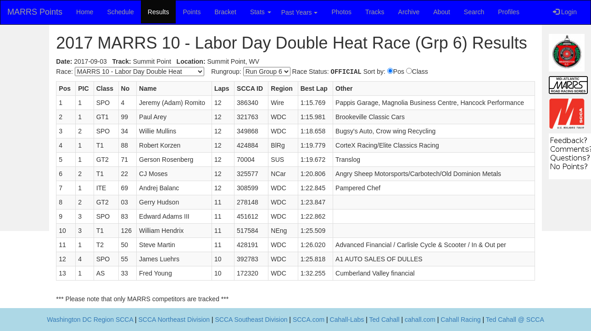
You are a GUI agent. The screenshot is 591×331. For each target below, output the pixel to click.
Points (192, 12)
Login (565, 12)
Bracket (225, 12)
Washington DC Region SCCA (90, 319)
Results (158, 12)
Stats (260, 12)
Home (84, 12)
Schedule (120, 12)
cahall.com (420, 319)
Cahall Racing (460, 319)
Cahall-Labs (347, 319)
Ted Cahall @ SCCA (515, 319)
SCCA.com (308, 319)
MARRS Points (34, 12)
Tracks (374, 12)
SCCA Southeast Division (251, 319)
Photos (342, 12)
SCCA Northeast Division (174, 319)
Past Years (299, 12)
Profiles (508, 12)
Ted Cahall (384, 319)
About (441, 12)
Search (474, 12)
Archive (409, 12)
